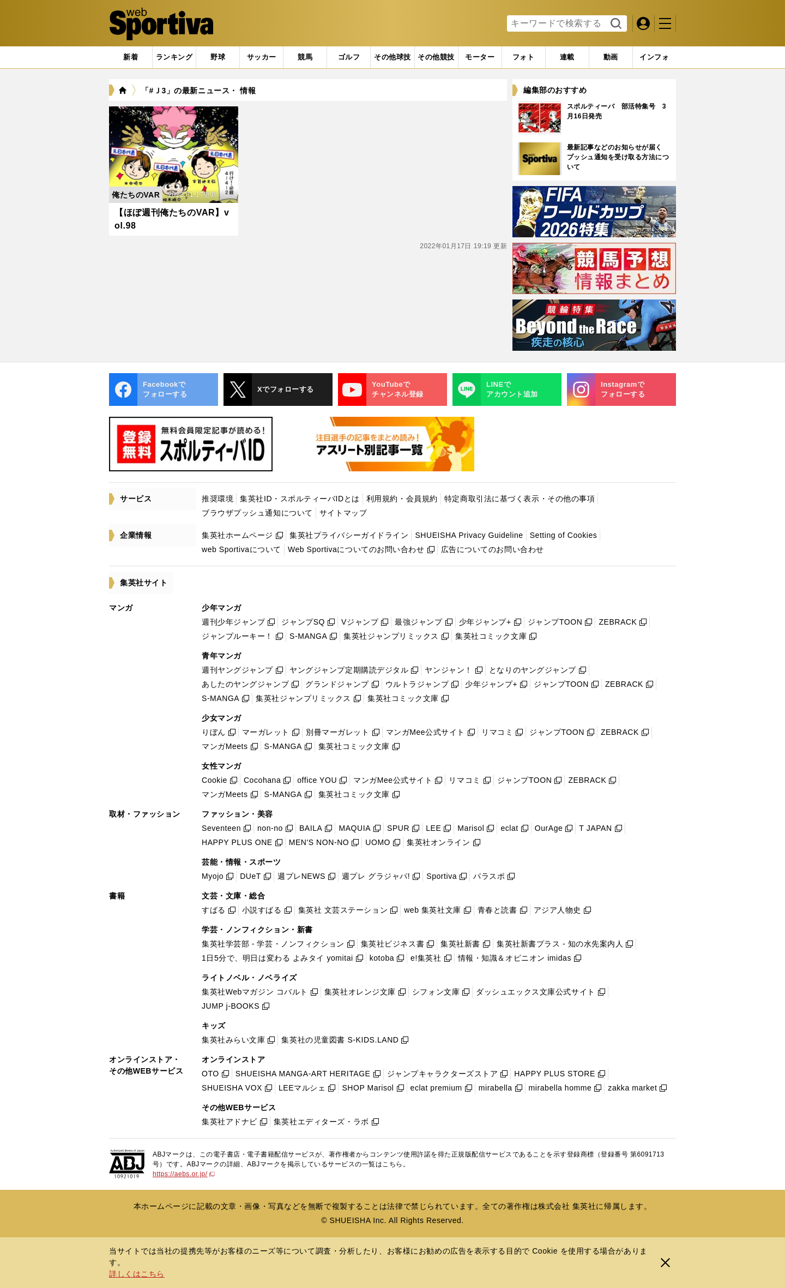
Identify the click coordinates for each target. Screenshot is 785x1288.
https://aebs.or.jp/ (184, 1174)
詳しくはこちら (137, 1273)
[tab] (217, 57)
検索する (615, 24)
